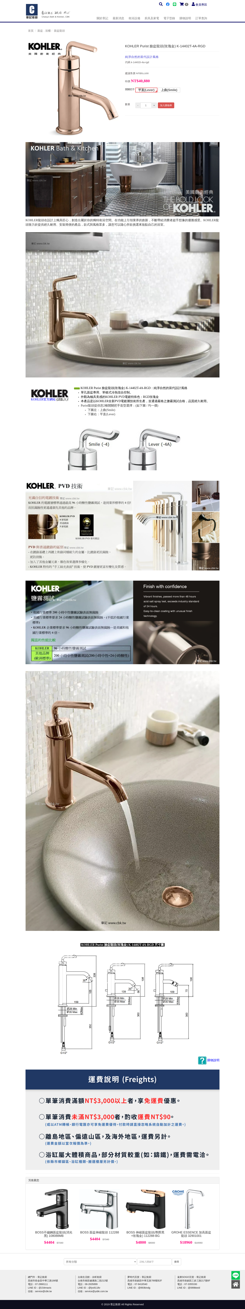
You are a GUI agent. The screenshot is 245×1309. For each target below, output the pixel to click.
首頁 (31, 30)
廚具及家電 (152, 18)
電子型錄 (169, 18)
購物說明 (185, 18)
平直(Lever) (146, 90)
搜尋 (176, 1261)
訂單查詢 (201, 18)
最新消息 (118, 18)
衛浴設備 (134, 18)
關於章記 (102, 18)
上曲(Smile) (169, 90)
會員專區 (201, 4)
